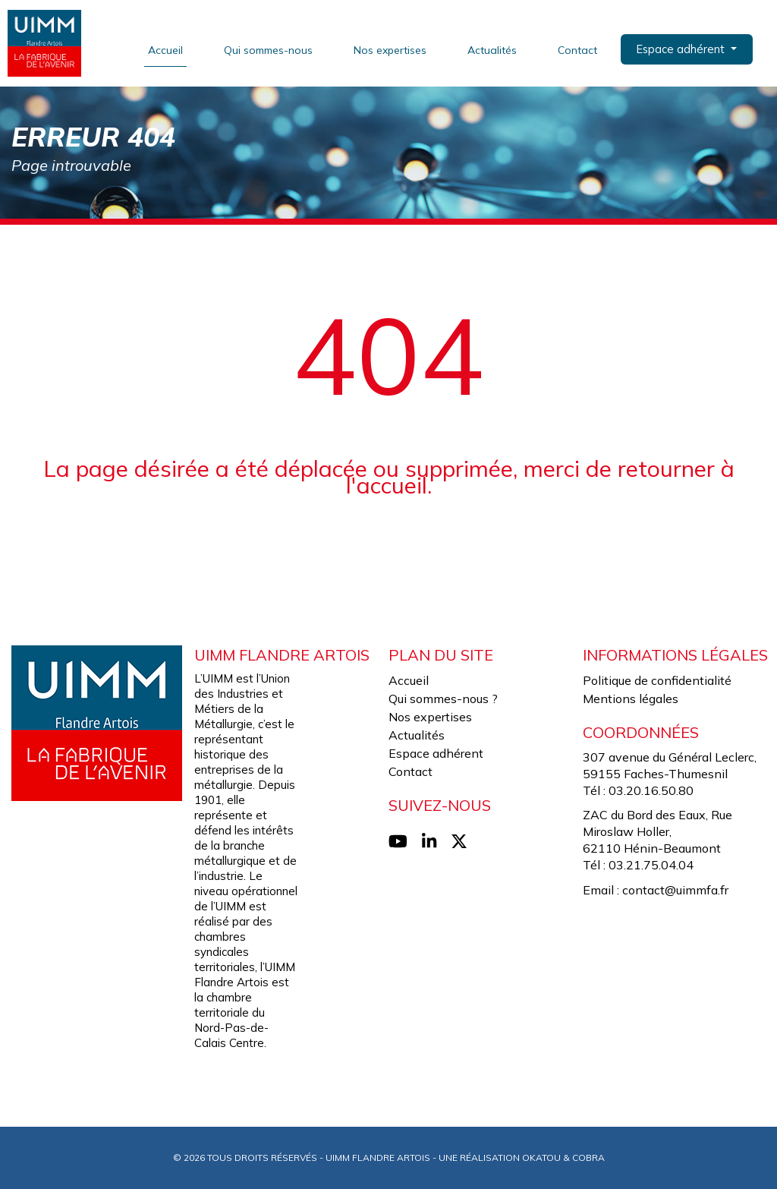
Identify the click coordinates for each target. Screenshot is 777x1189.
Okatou (541, 1157)
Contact (579, 50)
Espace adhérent (435, 753)
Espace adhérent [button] (683, 49)
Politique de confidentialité (657, 680)
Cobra (588, 1157)
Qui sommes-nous (270, 50)
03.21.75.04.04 (651, 864)
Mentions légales (630, 698)
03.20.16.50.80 (651, 790)
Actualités (494, 50)
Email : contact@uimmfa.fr (655, 889)
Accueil (167, 50)
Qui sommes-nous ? (443, 698)
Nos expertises (392, 50)
